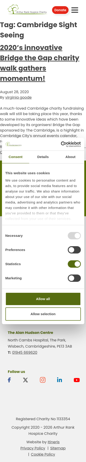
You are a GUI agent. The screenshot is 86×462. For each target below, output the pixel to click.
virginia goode (18, 97)
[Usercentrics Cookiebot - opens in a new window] (61, 144)
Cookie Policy (43, 454)
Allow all (43, 299)
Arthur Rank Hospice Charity (28, 10)
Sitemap (58, 448)
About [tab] (70, 157)
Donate (60, 10)
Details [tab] (43, 157)
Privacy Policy (32, 448)
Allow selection (43, 314)
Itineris (54, 442)
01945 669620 (24, 352)
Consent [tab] (15, 157)
